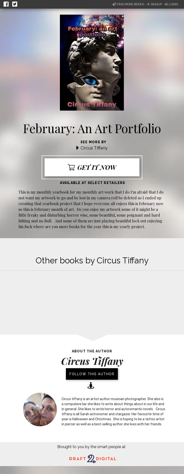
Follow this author (91, 374)
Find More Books (128, 4)
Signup (154, 4)
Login (171, 4)
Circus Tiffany (94, 147)
